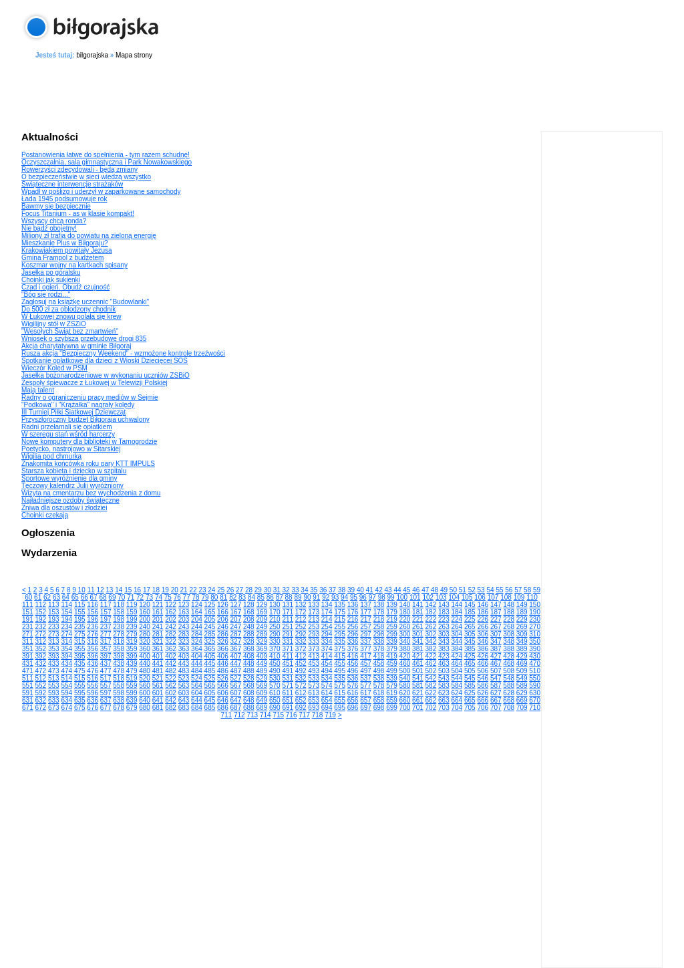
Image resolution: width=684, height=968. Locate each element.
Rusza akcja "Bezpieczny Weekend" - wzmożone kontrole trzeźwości (123, 353)
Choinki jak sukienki (50, 279)
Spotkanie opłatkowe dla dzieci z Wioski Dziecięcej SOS (104, 360)
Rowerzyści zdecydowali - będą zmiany (79, 169)
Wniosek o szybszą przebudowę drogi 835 (83, 338)
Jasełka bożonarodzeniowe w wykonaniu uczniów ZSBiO (105, 375)
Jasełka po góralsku (50, 272)
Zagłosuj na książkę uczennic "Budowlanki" (85, 302)
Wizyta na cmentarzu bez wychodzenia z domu (90, 493)
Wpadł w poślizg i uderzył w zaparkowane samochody (100, 191)
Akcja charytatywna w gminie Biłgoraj (76, 346)
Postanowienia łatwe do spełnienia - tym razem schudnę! (105, 154)
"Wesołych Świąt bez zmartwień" (69, 331)
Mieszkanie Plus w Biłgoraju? (64, 243)
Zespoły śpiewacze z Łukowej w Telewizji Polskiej (94, 382)
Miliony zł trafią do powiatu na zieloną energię (88, 235)
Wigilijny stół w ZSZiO (53, 324)
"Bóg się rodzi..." (45, 294)
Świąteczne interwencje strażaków (72, 184)
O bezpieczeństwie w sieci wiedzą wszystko (86, 176)
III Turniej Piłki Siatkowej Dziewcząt (73, 412)
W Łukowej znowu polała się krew (71, 316)
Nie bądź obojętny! (49, 228)
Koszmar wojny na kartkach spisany (74, 265)
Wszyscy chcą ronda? (53, 221)
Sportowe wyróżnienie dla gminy (69, 478)
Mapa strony (134, 55)
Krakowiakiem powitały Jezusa (66, 250)
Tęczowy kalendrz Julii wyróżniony (72, 485)
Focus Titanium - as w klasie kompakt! (77, 213)
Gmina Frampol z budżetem (62, 257)
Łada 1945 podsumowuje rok (64, 199)
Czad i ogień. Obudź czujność (65, 287)
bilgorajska (92, 55)
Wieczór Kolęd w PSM (54, 368)
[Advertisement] (342, 93)
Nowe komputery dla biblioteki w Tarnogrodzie (89, 441)
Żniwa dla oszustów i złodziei (64, 507)
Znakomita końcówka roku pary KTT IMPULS (88, 463)
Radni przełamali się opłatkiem (66, 427)
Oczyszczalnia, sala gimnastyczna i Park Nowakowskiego (106, 162)
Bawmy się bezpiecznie (56, 206)
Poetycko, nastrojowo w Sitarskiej (70, 449)
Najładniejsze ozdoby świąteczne (70, 500)
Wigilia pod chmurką (51, 456)
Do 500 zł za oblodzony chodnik (68, 309)
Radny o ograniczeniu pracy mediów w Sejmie (89, 397)
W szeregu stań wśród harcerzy (68, 434)
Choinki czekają (44, 515)
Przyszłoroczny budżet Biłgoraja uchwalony (85, 419)
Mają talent (37, 390)
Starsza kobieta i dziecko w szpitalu (73, 471)
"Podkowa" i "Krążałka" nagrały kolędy (77, 404)
